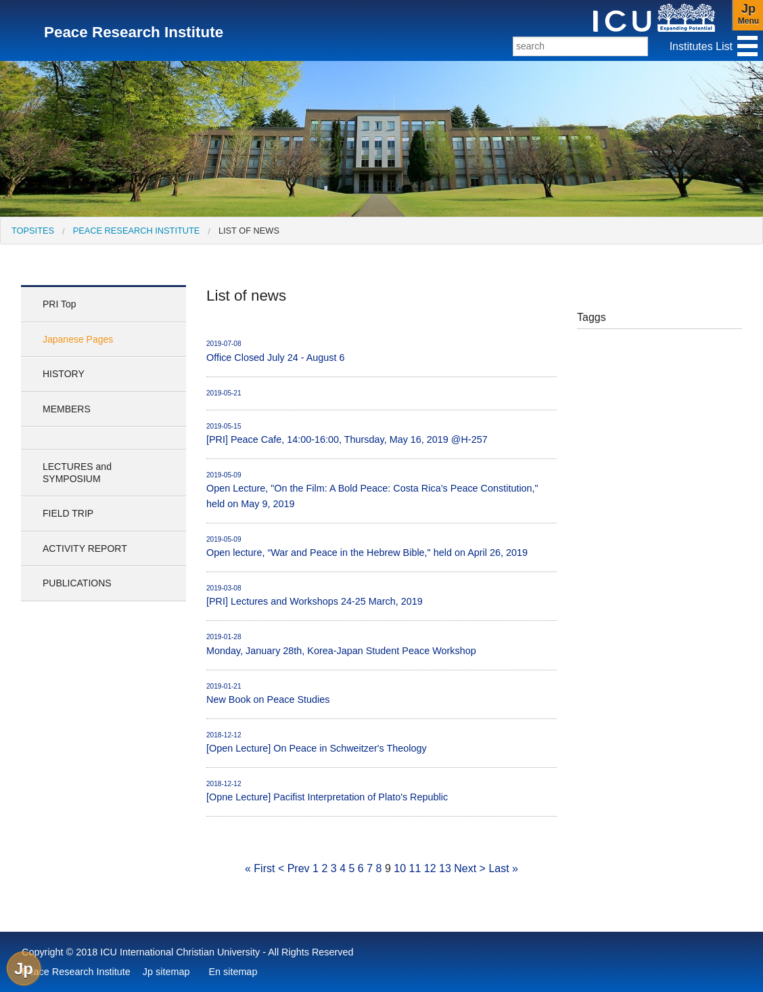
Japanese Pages (78, 339)
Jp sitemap (166, 971)
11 (415, 868)
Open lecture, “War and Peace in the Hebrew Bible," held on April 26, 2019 (381, 546)
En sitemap (232, 971)
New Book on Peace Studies (381, 693)
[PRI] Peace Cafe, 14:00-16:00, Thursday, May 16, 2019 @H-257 (381, 433)
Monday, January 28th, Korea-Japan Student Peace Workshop (381, 643)
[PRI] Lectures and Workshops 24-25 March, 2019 (381, 595)
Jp (23, 968)
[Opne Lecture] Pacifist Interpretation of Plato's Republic (381, 790)
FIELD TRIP (68, 513)
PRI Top (59, 304)
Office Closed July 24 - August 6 (381, 350)
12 (430, 868)
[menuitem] (32, 230)
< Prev (294, 868)
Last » (503, 868)
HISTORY (64, 373)
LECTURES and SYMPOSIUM (77, 472)
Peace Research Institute (136, 230)
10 (400, 868)
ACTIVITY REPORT (85, 548)
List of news (248, 230)
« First (260, 868)
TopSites (32, 230)
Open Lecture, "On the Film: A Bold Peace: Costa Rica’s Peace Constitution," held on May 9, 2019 (381, 489)
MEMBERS (67, 409)
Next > (470, 868)
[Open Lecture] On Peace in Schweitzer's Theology (381, 742)
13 (445, 868)
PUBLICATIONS (77, 583)
